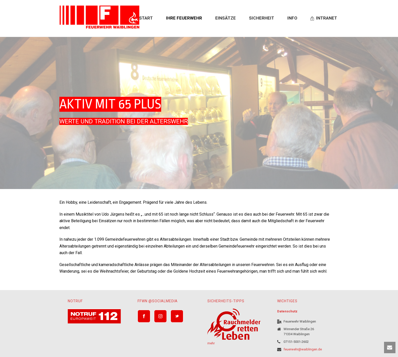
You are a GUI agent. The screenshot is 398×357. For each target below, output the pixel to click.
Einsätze (225, 18)
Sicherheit (261, 18)
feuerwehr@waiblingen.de (303, 349)
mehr (211, 343)
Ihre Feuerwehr (184, 18)
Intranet (323, 18)
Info (292, 18)
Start (146, 18)
